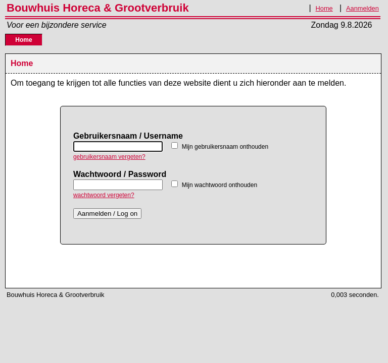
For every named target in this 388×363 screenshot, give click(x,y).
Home (324, 8)
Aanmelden (362, 8)
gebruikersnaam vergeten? (109, 156)
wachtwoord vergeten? (103, 195)
